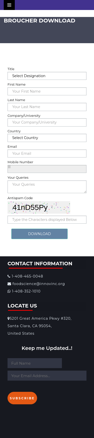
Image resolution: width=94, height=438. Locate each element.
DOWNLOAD (39, 234)
